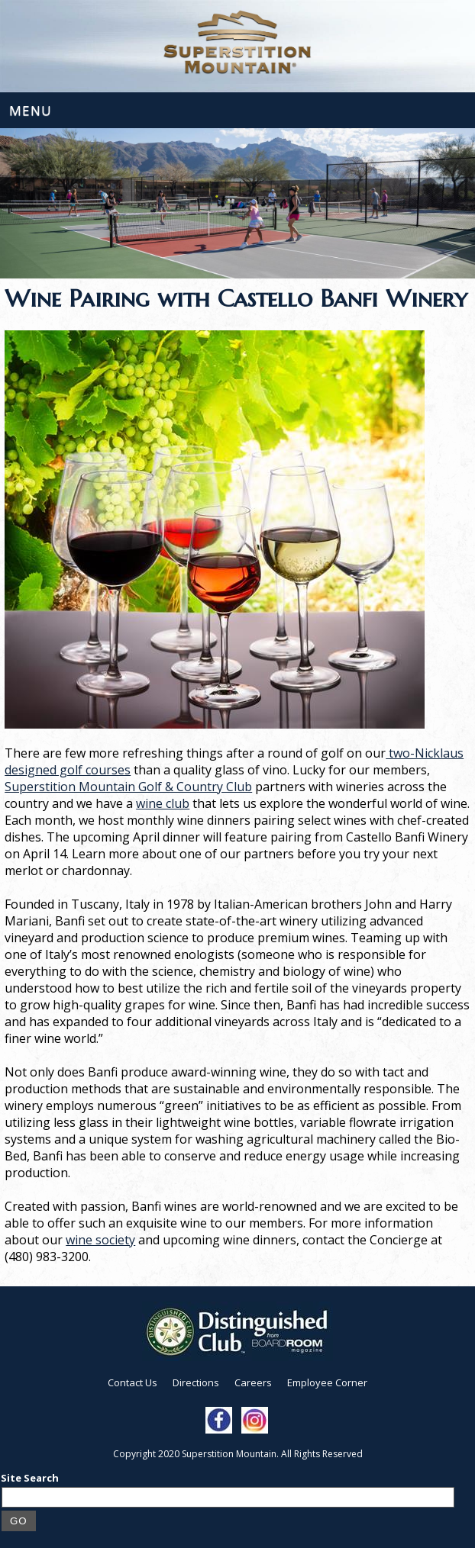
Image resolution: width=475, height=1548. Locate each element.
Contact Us (132, 1382)
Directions (196, 1382)
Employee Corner (327, 1382)
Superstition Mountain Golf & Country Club (128, 786)
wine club (162, 803)
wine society (100, 1239)
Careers (253, 1382)
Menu (30, 110)
